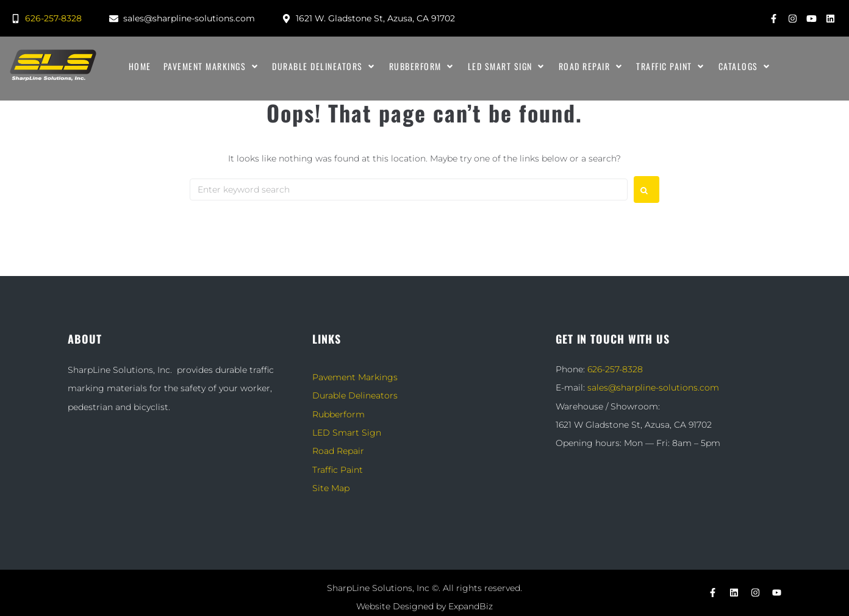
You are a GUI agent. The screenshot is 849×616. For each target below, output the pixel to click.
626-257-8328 (615, 369)
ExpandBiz (470, 606)
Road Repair (338, 450)
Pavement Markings (355, 377)
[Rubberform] (422, 66)
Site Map (330, 488)
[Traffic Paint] (671, 66)
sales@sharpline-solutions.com (653, 387)
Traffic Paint (337, 469)
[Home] (140, 66)
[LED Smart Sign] (507, 66)
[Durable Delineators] (324, 66)
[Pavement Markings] (212, 66)
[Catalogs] (745, 66)
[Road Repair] (592, 66)
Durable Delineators (355, 395)
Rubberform (338, 414)
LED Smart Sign (346, 432)
